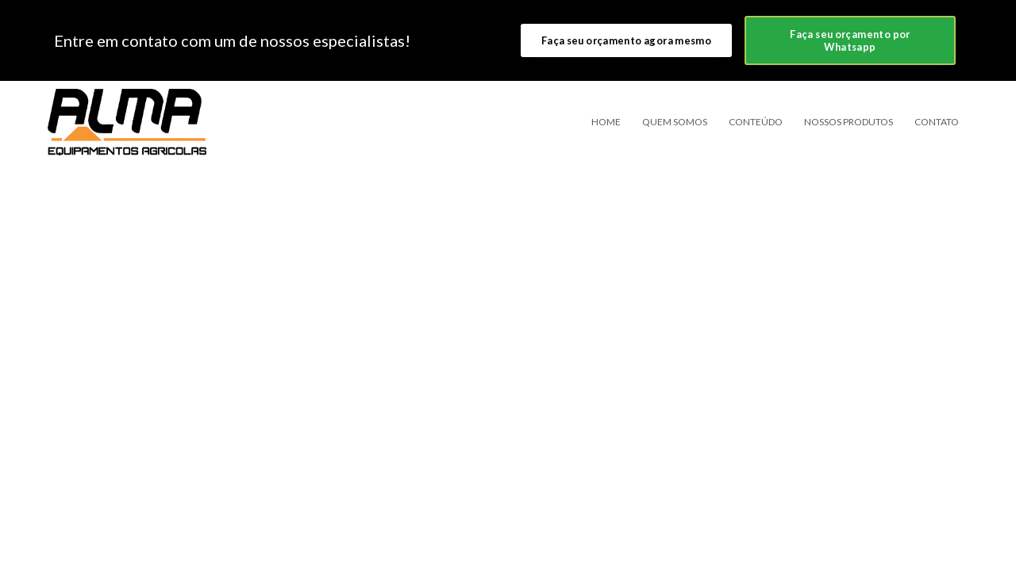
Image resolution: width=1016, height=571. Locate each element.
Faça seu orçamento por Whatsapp (850, 40)
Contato (936, 122)
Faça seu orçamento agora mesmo (626, 40)
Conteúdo (756, 122)
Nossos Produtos (848, 122)
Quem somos (674, 122)
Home (606, 122)
